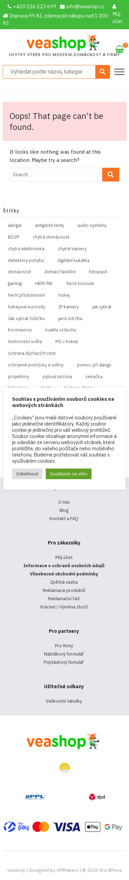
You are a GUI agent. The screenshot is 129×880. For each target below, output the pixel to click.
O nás (64, 502)
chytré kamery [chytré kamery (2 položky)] (72, 249)
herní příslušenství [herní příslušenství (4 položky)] (26, 295)
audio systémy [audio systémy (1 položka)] (92, 225)
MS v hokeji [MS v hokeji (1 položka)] (66, 341)
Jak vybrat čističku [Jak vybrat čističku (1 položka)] (26, 318)
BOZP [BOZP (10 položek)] (13, 237)
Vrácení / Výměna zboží (64, 607)
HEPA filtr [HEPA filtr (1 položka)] (44, 283)
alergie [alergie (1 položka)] (15, 225)
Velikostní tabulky (64, 701)
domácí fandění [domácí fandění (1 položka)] (60, 272)
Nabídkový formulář (64, 654)
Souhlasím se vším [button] (68, 474)
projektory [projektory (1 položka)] (18, 377)
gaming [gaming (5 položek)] (15, 283)
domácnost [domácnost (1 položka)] (19, 272)
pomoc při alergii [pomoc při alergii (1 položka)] (94, 365)
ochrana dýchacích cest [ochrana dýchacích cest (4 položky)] (32, 353)
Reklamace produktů (64, 590)
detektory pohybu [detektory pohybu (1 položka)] (26, 260)
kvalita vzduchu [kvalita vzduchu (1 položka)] (60, 330)
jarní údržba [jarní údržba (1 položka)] (70, 318)
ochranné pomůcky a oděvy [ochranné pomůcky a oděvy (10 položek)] (36, 365)
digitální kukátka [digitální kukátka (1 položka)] (73, 260)
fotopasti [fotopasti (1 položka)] (98, 272)
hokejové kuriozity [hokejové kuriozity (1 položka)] (26, 307)
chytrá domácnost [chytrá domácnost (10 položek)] (51, 237)
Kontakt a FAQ (64, 518)
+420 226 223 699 (32, 6)
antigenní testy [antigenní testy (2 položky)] (49, 225)
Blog (64, 510)
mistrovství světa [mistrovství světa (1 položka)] (25, 341)
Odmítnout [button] (27, 474)
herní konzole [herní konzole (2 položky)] (80, 283)
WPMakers (67, 870)
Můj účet (117, 14)
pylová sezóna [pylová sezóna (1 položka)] (57, 377)
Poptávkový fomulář (64, 662)
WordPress (110, 870)
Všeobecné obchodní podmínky (64, 574)
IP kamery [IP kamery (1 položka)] (68, 307)
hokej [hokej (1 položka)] (64, 295)
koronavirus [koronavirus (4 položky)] (20, 330)
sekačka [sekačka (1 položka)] (94, 377)
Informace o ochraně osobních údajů (64, 566)
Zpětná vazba (64, 582)
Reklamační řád (63, 599)
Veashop (16, 870)
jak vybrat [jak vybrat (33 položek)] (101, 307)
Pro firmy (64, 646)
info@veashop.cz (82, 6)
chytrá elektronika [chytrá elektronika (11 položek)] (26, 249)
